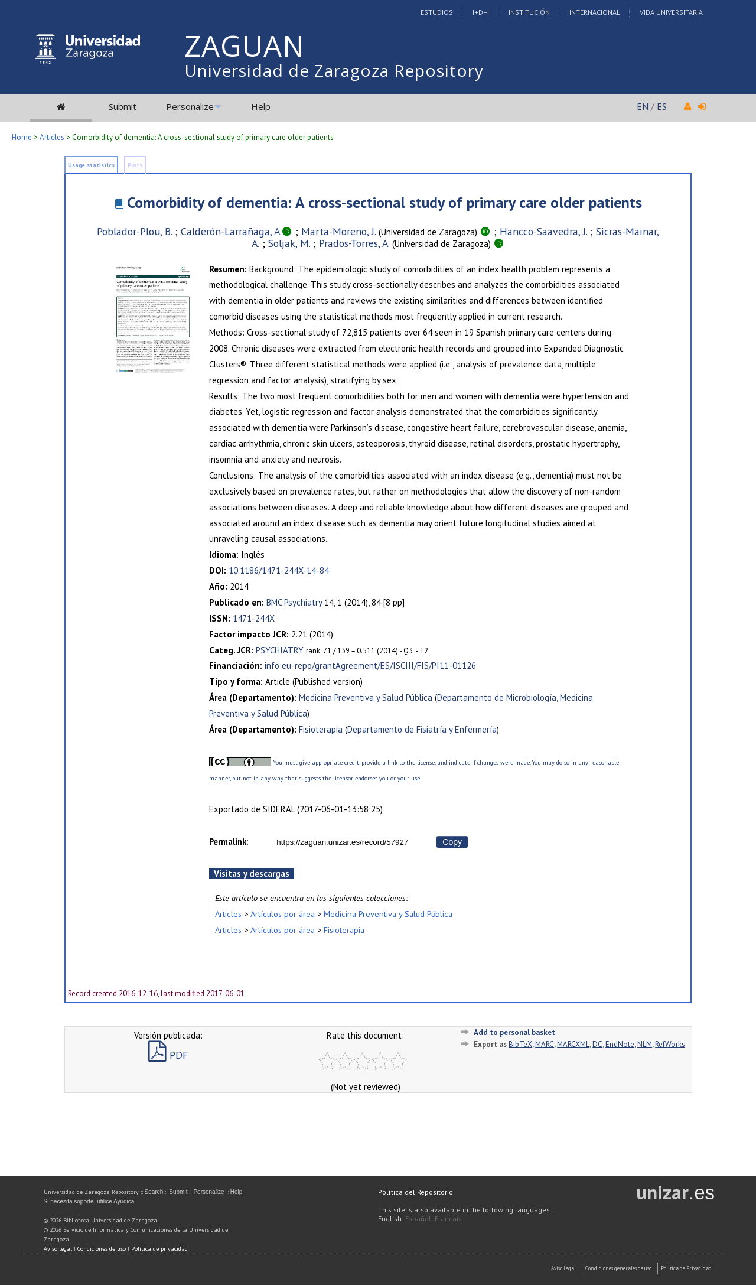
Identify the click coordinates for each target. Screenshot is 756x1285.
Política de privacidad (159, 1249)
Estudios (437, 12)
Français (448, 1218)
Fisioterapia (321, 729)
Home (22, 137)
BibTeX (520, 1044)
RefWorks (670, 1044)
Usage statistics (91, 165)
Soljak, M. (289, 243)
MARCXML (573, 1044)
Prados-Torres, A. (354, 243)
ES (662, 106)
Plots (135, 165)
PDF (168, 1055)
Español (418, 1218)
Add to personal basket (514, 1032)
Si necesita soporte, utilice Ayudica (89, 1201)
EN (643, 106)
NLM (644, 1044)
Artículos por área (282, 913)
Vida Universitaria (671, 12)
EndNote (619, 1044)
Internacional (594, 12)
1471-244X (254, 618)
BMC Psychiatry (294, 602)
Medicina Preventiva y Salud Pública (365, 697)
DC (597, 1044)
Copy (452, 842)
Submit (122, 106)
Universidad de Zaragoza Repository (334, 70)
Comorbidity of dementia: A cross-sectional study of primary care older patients (384, 202)
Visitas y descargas (251, 873)
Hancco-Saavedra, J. (543, 231)
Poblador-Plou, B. (134, 231)
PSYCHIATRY (280, 650)
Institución (529, 12)
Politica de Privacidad (686, 1268)
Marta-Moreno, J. (338, 231)
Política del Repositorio (415, 1192)
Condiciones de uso (101, 1249)
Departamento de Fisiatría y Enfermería (422, 729)
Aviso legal (58, 1249)
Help (261, 106)
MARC (544, 1044)
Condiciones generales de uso (618, 1268)
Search (154, 1192)
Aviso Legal (563, 1268)
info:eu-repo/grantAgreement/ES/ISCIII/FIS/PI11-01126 (370, 665)
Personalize (190, 106)
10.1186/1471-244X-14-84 (279, 570)
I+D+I (480, 12)
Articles (52, 137)
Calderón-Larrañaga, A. (231, 231)
